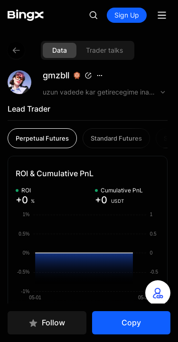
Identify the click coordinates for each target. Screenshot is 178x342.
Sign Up (126, 15)
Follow (46, 323)
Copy (131, 322)
